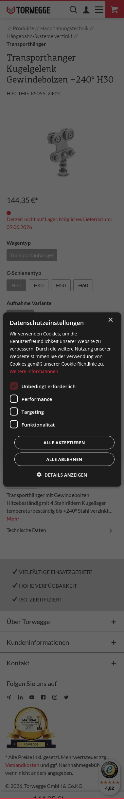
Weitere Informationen (33, 371)
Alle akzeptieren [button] (64, 443)
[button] (62, 475)
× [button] (110, 319)
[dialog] (62, 399)
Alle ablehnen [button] (64, 459)
